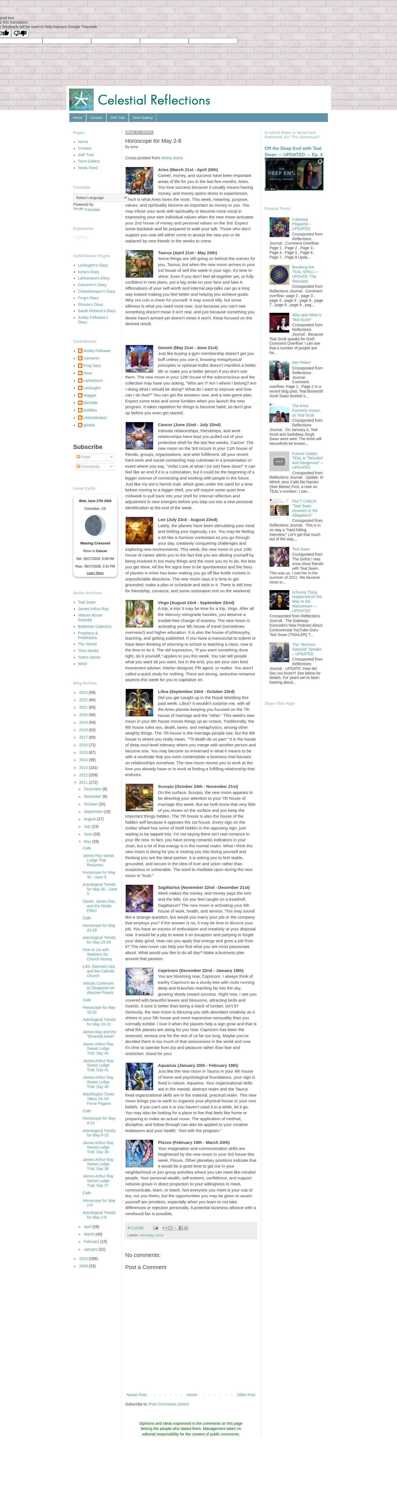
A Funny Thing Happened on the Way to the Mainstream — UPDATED (307, 601)
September (94, 811)
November (93, 796)
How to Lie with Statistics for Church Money (97, 954)
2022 (84, 700)
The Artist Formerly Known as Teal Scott (306, 410)
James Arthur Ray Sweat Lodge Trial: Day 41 (98, 1065)
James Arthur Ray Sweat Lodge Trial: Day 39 (98, 1147)
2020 (84, 715)
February (92, 1241)
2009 (84, 1266)
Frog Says (92, 365)
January (91, 1249)
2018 (84, 730)
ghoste (89, 425)
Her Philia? (301, 362)
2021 (84, 707)
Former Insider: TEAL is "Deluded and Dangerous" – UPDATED (307, 460)
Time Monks (88, 650)
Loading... (81, 237)
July (88, 826)
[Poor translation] (20, 33)
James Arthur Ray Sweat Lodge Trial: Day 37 (98, 1181)
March (90, 1234)
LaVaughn (92, 388)
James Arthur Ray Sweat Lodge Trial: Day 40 (98, 1082)
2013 (84, 767)
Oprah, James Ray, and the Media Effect (99, 906)
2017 (84, 737)
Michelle (90, 403)
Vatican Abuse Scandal (90, 617)
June (88, 834)
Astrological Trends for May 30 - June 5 (100, 889)
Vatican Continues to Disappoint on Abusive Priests (99, 988)
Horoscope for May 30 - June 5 (99, 874)
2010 (84, 1258)
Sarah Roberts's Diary (97, 311)
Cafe (87, 848)
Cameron (91, 358)
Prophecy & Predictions (88, 635)
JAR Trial (117, 118)
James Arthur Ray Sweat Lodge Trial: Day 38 (98, 1164)
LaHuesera (92, 380)
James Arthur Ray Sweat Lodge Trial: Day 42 (98, 1049)
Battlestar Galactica (94, 626)
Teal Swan (87, 602)
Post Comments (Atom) (169, 1404)
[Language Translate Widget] (100, 197)
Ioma (159, 1235)
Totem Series (89, 657)
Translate (86, 209)
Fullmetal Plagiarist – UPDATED (301, 224)
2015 (84, 752)
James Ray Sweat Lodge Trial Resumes (98, 860)
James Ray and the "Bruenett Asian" (99, 1034)
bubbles (90, 410)
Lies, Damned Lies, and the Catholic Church (99, 971)
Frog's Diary (88, 298)
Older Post (246, 1395)
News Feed (88, 168)
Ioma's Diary (88, 272)
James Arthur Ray (93, 609)
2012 (84, 775)
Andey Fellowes (97, 351)
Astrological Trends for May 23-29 (99, 939)
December (93, 789)
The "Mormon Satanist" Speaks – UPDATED (307, 649)
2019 (84, 722)
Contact (96, 118)
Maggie (89, 395)
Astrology (146, 1235)
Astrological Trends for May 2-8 (99, 1215)
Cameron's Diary (92, 285)
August (90, 819)
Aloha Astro (172, 157)
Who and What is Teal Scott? (307, 317)
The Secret (87, 644)
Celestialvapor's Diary (96, 291)
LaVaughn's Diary (93, 265)
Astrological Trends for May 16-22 (99, 1021)
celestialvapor (95, 417)
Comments (88, 466)
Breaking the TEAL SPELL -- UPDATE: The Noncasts (305, 274)
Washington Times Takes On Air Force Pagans (98, 1099)
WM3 (82, 664)
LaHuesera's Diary (94, 278)
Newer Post (137, 1395)
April (88, 1226)
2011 (84, 782)
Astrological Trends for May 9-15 (99, 1133)
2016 (84, 745)
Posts (84, 457)
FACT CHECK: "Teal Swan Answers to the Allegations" (305, 508)
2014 (84, 760)
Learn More (95, 573)
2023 (84, 692)
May (88, 841)
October (91, 804)
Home (78, 118)
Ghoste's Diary (90, 304)
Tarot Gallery (143, 118)
